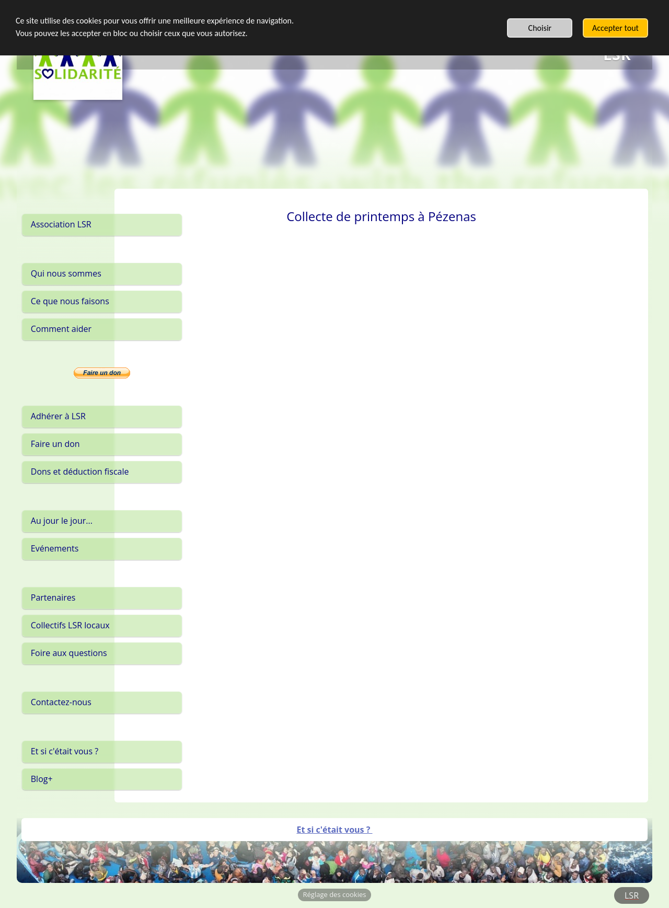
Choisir (540, 28)
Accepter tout (615, 28)
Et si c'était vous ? (334, 829)
